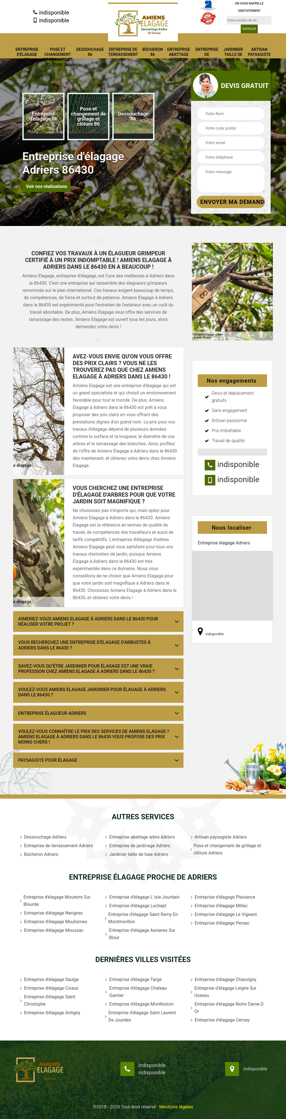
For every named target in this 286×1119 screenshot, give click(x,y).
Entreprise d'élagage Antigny (49, 1012)
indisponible (51, 12)
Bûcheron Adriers (38, 854)
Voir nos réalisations (46, 186)
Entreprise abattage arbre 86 (178, 54)
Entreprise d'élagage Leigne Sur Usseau (222, 991)
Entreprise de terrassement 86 (123, 54)
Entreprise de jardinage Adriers (137, 845)
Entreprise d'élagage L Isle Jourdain (142, 897)
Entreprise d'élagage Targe (132, 979)
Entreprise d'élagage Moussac (51, 930)
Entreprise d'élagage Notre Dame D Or (226, 1007)
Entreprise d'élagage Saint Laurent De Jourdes (140, 1016)
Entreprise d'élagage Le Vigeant (223, 914)
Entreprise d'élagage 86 (26, 54)
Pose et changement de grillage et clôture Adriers (225, 849)
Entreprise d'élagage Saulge (49, 979)
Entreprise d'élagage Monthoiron (138, 1004)
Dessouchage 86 (90, 52)
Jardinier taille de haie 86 (233, 54)
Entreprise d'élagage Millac (218, 905)
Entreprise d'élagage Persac (219, 923)
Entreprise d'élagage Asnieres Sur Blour (139, 934)
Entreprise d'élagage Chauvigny (222, 979)
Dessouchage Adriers (42, 837)
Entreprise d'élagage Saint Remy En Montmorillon (141, 918)
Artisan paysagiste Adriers (218, 837)
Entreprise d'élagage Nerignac (51, 913)
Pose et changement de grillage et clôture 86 (57, 57)
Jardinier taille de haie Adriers (136, 854)
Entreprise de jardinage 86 (207, 57)
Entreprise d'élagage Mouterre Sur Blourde (54, 900)
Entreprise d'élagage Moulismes (53, 921)
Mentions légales (176, 1107)
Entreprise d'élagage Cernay (219, 1020)
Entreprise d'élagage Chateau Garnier (135, 991)
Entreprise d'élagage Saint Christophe (47, 1000)
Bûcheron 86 (152, 52)
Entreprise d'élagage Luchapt (135, 905)
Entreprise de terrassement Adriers (56, 845)
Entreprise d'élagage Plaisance (222, 897)
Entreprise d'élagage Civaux (48, 988)
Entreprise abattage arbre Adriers (139, 837)
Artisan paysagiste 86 (259, 54)
